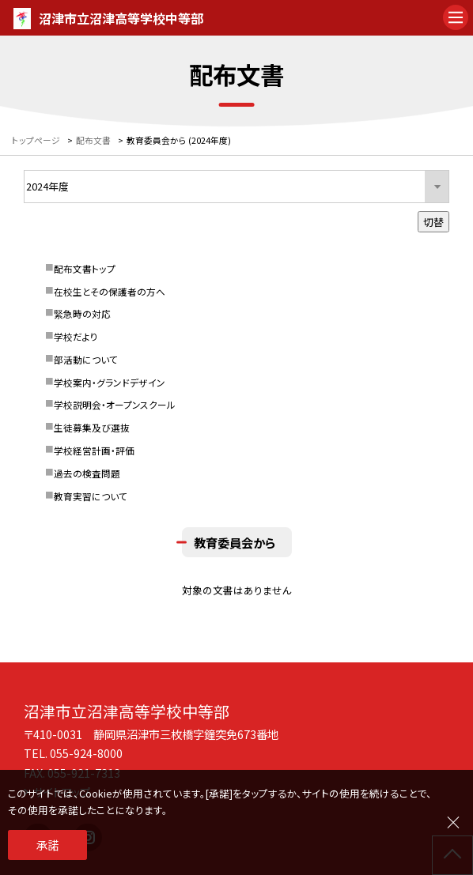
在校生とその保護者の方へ (109, 291)
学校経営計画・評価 (94, 450)
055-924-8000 (86, 753)
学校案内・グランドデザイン (109, 382)
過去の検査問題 (87, 473)
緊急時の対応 (82, 313)
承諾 (47, 844)
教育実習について (90, 496)
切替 (433, 221)
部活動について (86, 359)
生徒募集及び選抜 (92, 427)
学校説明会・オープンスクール (115, 404)
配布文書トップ (84, 268)
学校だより (76, 336)
